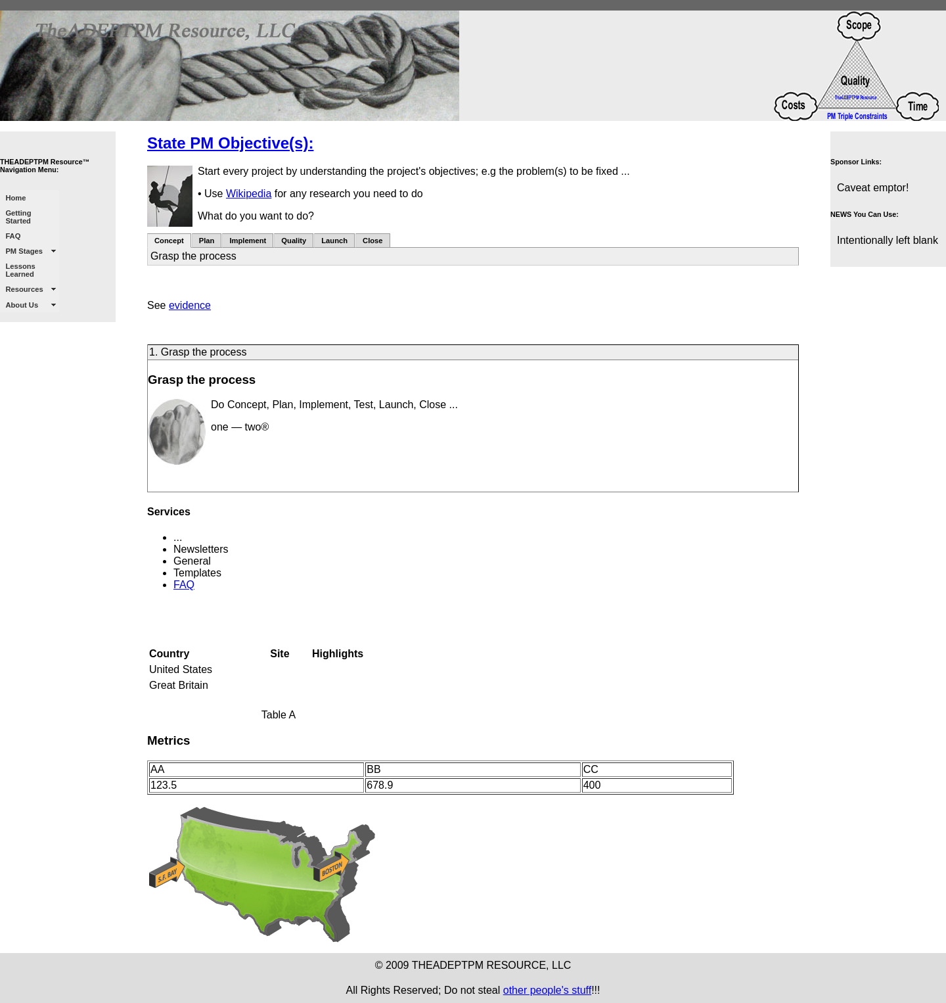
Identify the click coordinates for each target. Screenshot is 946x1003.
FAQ (183, 584)
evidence (190, 305)
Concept (169, 241)
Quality (293, 241)
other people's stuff (547, 990)
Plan (207, 241)
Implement (247, 241)
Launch (334, 241)
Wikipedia (248, 193)
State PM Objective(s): (230, 143)
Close (372, 241)
